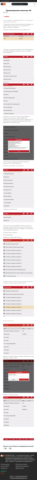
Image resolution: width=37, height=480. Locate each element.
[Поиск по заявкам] (19, 4)
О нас (2, 473)
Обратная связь (20, 468)
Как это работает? (5, 1)
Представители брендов (22, 466)
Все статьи (5, 12)
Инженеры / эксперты (21, 464)
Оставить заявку (5, 464)
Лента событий (5, 466)
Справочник (4, 468)
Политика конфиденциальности (18, 478)
